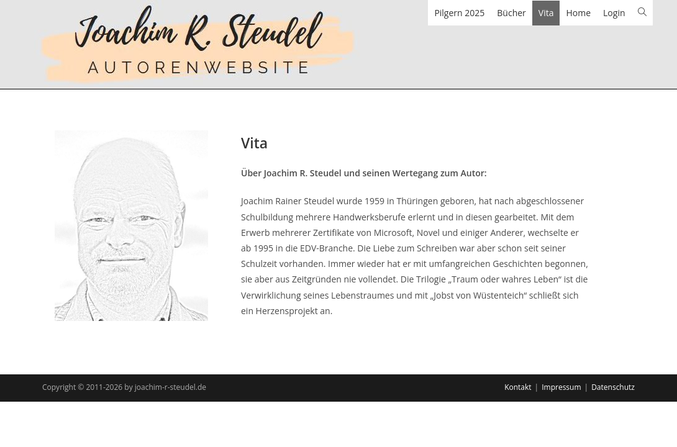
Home (578, 13)
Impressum (561, 387)
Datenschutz (613, 387)
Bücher (511, 13)
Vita (546, 13)
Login (614, 13)
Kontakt (517, 387)
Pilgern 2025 (459, 13)
